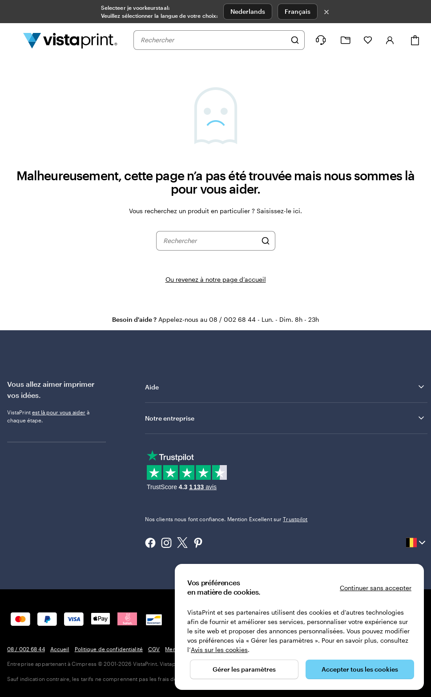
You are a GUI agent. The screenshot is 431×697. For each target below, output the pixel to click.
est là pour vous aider (58, 412)
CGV (154, 649)
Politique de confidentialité (109, 649)
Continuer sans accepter (375, 588)
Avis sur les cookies (219, 649)
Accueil (59, 649)
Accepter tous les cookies (360, 669)
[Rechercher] (295, 40)
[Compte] (390, 40)
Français (297, 11)
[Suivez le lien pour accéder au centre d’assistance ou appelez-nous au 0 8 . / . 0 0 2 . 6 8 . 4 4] (321, 40)
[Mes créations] (345, 40)
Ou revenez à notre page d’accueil (215, 279)
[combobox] (213, 40)
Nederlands (247, 11)
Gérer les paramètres (244, 669)
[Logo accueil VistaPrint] (70, 40)
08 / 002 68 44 (26, 649)
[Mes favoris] (367, 40)
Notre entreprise (285, 417)
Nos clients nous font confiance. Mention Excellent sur (226, 519)
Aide (285, 386)
